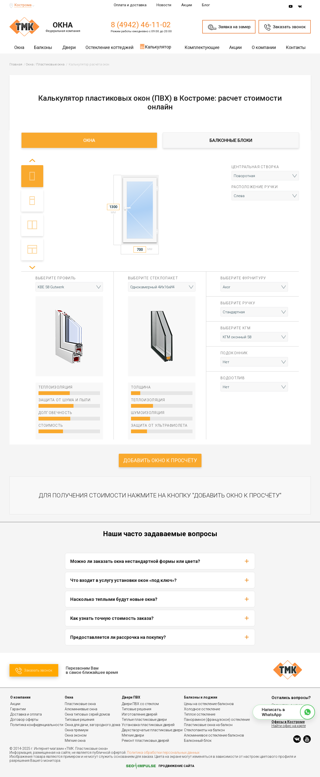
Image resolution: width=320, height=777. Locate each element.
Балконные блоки (231, 140)
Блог (206, 5)
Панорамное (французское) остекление (217, 720)
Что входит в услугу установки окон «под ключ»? (160, 580)
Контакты (296, 47)
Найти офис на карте (289, 726)
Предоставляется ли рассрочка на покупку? (160, 637)
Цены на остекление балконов (209, 704)
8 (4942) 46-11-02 (141, 24)
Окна (19, 47)
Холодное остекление (202, 709)
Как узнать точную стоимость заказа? (160, 618)
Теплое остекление (199, 714)
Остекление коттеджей (110, 47)
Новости (163, 5)
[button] (32, 267)
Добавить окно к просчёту (160, 460)
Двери (69, 47)
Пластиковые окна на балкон (208, 725)
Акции (186, 5)
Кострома (23, 5)
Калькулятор (155, 46)
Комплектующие (202, 47)
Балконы (43, 47)
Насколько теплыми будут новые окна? (160, 599)
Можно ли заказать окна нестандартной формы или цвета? (160, 561)
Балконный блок (198, 741)
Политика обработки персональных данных (163, 753)
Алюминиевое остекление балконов (214, 735)
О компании (264, 47)
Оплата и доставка (130, 5)
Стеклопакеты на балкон (204, 730)
